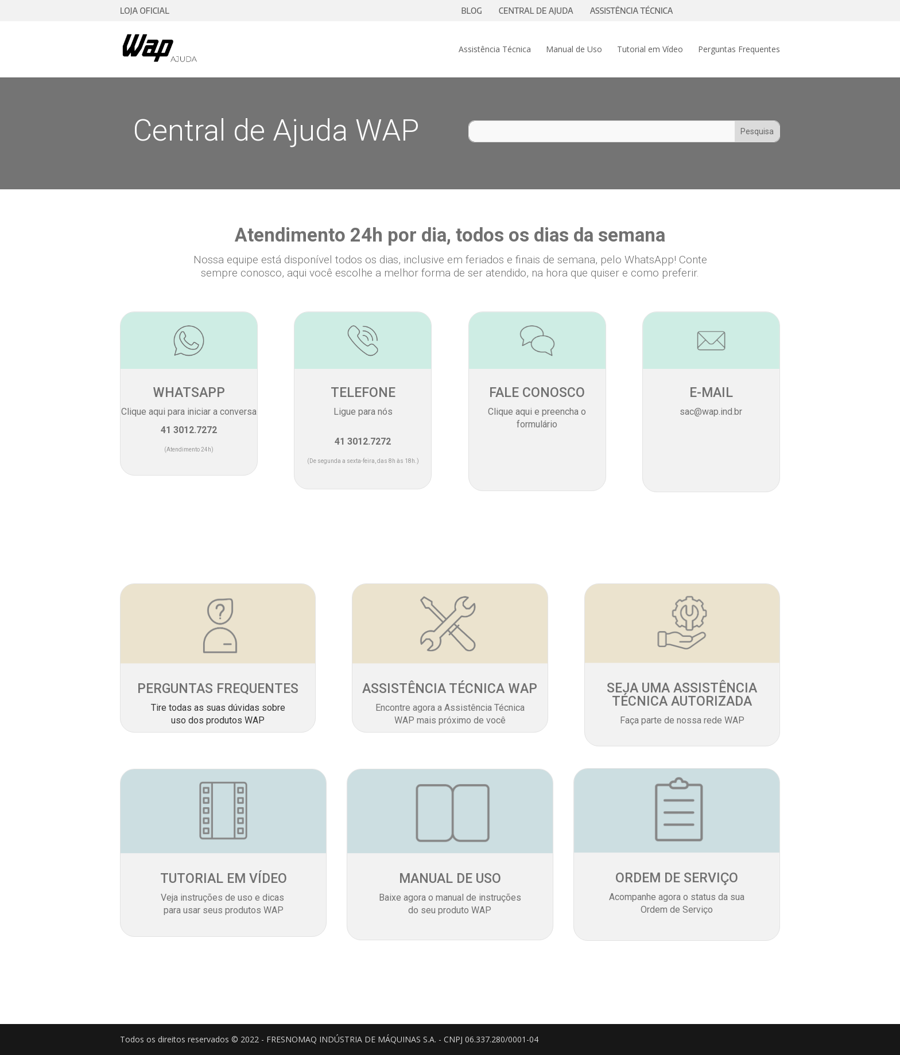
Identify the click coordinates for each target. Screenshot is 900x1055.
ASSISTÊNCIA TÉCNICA (631, 10)
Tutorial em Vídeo (650, 49)
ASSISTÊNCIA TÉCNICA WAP (449, 688)
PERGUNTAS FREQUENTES (217, 688)
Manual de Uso (574, 49)
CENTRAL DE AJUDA (536, 10)
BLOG (471, 10)
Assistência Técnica (495, 49)
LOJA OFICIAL (144, 10)
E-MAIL (711, 392)
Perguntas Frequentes (739, 49)
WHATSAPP (189, 392)
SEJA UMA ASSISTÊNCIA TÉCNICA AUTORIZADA (682, 694)
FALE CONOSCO (537, 392)
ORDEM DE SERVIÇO (676, 878)
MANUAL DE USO (450, 878)
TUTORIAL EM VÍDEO (223, 878)
